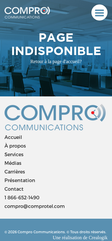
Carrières (14, 171)
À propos (15, 145)
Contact (14, 189)
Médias (13, 163)
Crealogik (98, 237)
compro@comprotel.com (34, 206)
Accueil (13, 137)
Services (14, 154)
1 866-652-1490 (21, 197)
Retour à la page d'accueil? (56, 61)
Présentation (19, 180)
